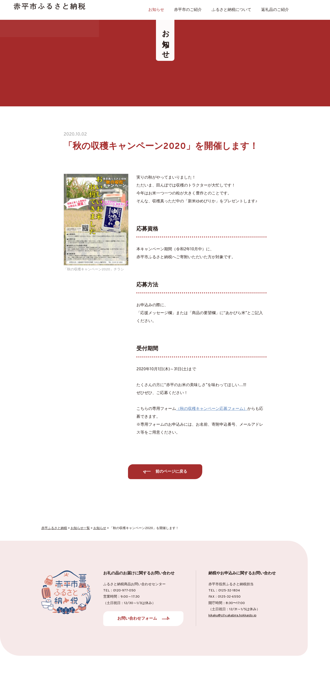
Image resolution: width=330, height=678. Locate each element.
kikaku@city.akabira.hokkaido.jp (232, 615)
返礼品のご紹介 (275, 9)
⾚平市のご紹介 (188, 9)
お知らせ (156, 9)
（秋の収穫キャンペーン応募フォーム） (211, 408)
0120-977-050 (124, 590)
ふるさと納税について (231, 9)
